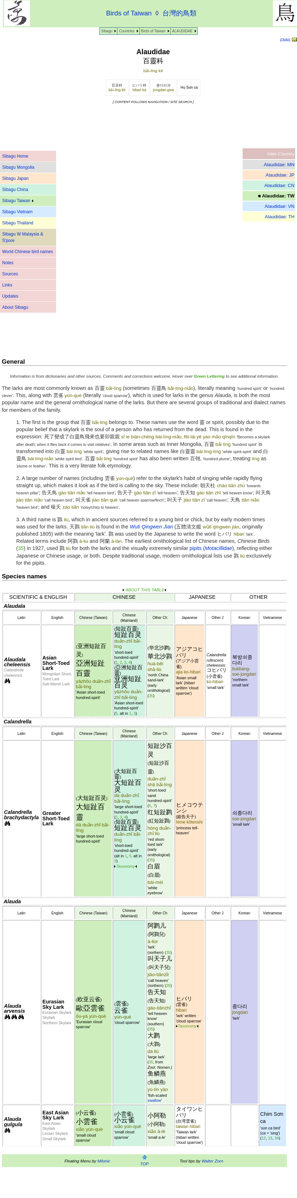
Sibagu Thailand (17, 222)
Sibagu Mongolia (18, 167)
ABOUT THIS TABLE (144, 590)
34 (276, 1138)
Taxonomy (125, 866)
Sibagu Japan (15, 178)
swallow (154, 1100)
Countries (126, 31)
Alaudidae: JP (280, 175)
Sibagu (106, 31)
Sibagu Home (15, 156)
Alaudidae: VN (279, 206)
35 (21, 548)
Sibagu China (15, 189)
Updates (10, 296)
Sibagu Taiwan (17, 200)
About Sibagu (15, 307)
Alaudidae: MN (279, 164)
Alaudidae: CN (279, 185)
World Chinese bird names (27, 251)
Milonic (103, 1161)
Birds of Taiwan (153, 31)
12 (263, 1138)
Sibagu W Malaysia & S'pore (22, 237)
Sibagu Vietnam (17, 211)
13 (270, 1138)
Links (7, 285)
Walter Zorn (212, 1161)
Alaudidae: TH (279, 216)
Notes (7, 262)
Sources (10, 273)
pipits (195, 548)
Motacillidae (218, 548)
